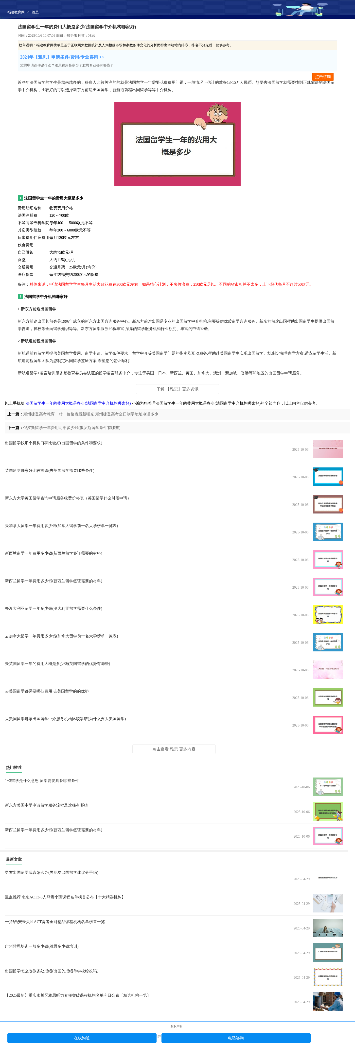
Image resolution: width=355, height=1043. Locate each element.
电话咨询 (236, 1038)
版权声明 (176, 1026)
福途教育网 (16, 12)
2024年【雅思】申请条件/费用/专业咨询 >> (62, 57)
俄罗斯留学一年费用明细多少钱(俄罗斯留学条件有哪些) (72, 428)
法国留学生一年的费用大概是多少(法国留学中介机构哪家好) (78, 403)
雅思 (35, 12)
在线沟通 (82, 1038)
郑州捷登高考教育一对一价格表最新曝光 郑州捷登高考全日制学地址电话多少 (90, 414)
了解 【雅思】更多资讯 (178, 389)
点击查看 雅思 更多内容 (173, 749)
